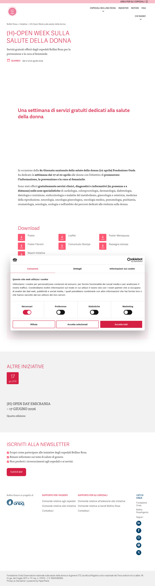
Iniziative (123, 8)
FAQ (144, 8)
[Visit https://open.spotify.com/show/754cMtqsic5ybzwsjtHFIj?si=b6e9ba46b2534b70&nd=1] (138, 545)
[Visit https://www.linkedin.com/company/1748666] (138, 523)
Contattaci (48, 510)
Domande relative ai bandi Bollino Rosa (99, 506)
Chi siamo (140, 16)
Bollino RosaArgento (142, 511)
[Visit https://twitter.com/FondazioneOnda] (138, 552)
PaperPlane (44, 581)
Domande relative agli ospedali (59, 501)
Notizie (135, 8)
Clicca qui (16, 472)
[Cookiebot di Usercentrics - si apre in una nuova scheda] (129, 260)
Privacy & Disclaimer (16, 581)
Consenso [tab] (32, 268)
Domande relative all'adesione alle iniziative (101, 501)
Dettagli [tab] (77, 268)
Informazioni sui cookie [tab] (122, 268)
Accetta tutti (121, 324)
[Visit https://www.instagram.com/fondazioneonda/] (138, 538)
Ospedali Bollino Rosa (103, 8)
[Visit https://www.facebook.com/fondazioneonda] (138, 530)
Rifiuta (33, 324)
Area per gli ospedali (132, 1)
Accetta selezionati (77, 324)
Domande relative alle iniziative (59, 506)
